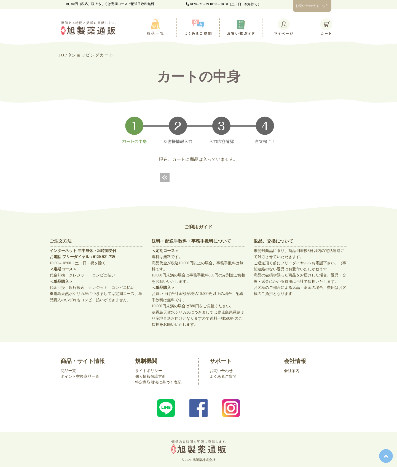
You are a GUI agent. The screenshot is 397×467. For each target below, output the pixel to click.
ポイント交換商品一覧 (80, 376)
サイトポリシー (148, 371)
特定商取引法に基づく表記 (158, 382)
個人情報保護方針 (150, 376)
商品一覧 (68, 371)
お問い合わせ (221, 371)
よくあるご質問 (223, 376)
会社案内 (291, 371)
